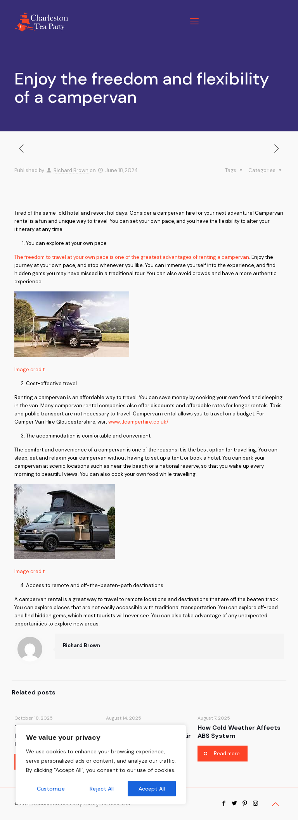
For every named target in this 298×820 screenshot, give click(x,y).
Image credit (29, 369)
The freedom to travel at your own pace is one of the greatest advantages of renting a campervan (131, 257)
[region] (101, 764)
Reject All (102, 788)
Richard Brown (71, 170)
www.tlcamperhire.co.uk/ (138, 422)
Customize (51, 788)
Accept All (152, 788)
